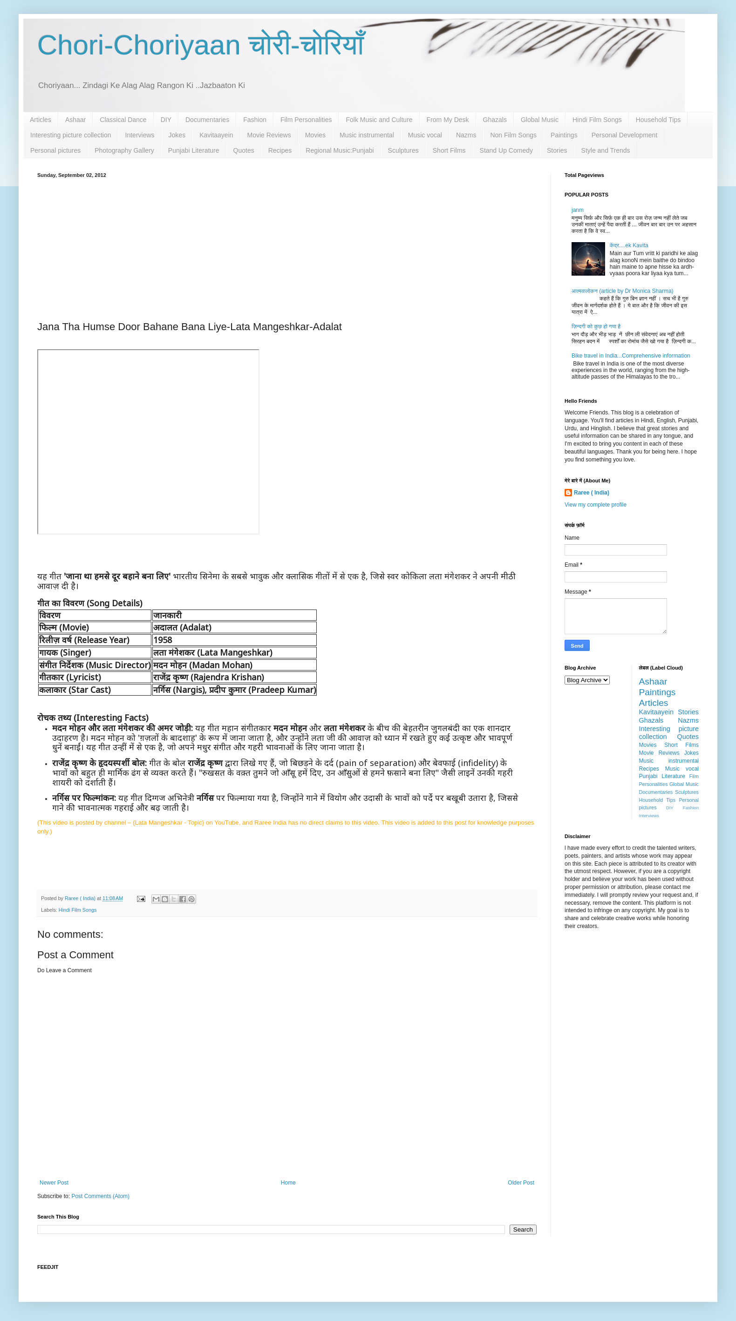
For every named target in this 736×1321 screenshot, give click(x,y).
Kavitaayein (216, 135)
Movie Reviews (269, 135)
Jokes (177, 135)
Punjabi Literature (193, 150)
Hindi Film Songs (597, 119)
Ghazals (495, 119)
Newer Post (54, 1182)
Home (288, 1182)
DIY (166, 119)
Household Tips (658, 119)
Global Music (540, 119)
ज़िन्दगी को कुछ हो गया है (596, 326)
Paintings (564, 135)
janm (578, 210)
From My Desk (448, 119)
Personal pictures (55, 150)
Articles (40, 119)
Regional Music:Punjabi (340, 150)
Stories (557, 150)
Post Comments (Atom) (100, 1196)
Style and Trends (605, 150)
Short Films (449, 150)
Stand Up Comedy (506, 150)
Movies (315, 135)
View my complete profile (596, 504)
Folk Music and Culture (379, 119)
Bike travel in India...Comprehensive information (631, 355)
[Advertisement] (287, 248)
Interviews (140, 135)
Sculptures (403, 150)
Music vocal (425, 135)
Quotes (243, 150)
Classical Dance (123, 119)
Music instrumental (367, 135)
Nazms (466, 135)
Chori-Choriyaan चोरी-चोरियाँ (200, 45)
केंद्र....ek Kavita (629, 245)
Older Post (521, 1182)
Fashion (254, 119)
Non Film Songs (513, 135)
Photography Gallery (124, 150)
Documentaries (207, 119)
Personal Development (625, 135)
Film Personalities (306, 119)
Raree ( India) (591, 492)
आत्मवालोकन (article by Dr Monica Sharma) (623, 291)
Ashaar (75, 119)
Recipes (280, 150)
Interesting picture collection (70, 135)
